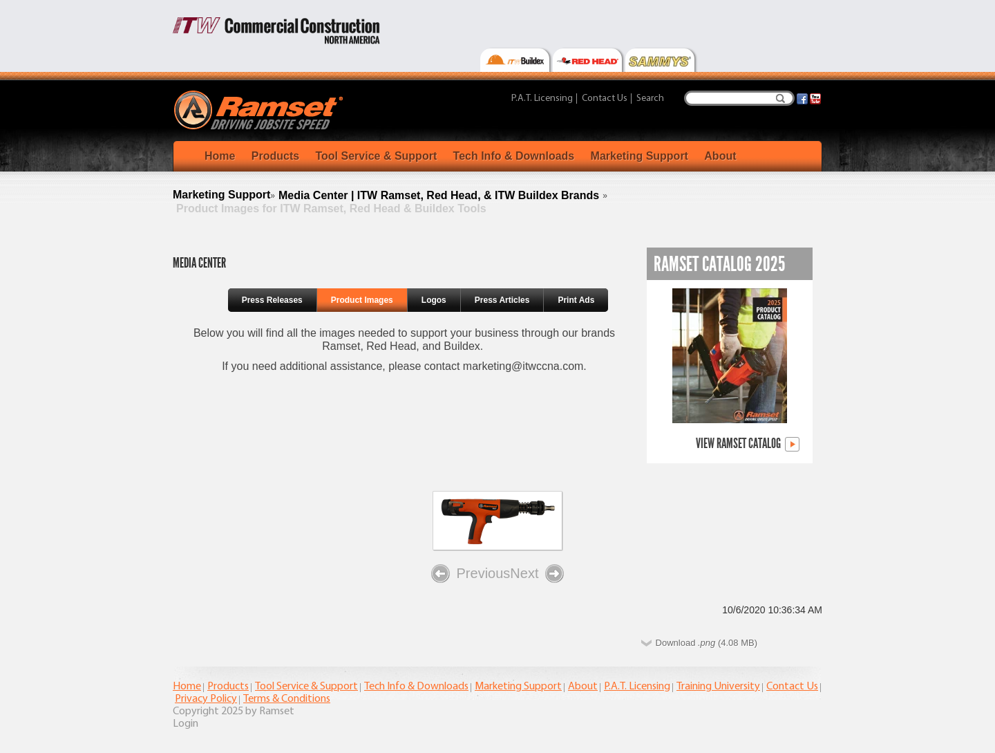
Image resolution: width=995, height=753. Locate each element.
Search (780, 98)
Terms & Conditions (286, 699)
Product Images (362, 300)
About (720, 156)
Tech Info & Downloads (514, 156)
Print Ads (576, 300)
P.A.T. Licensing (542, 98)
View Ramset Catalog (747, 444)
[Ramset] (260, 109)
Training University (718, 686)
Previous (471, 573)
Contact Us (604, 98)
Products (275, 156)
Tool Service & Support (376, 156)
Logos (433, 300)
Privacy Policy (206, 699)
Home (220, 156)
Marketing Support (639, 156)
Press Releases (272, 300)
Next (537, 573)
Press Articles (502, 300)
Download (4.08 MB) (706, 643)
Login (185, 723)
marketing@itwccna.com (523, 366)
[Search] (739, 98)
